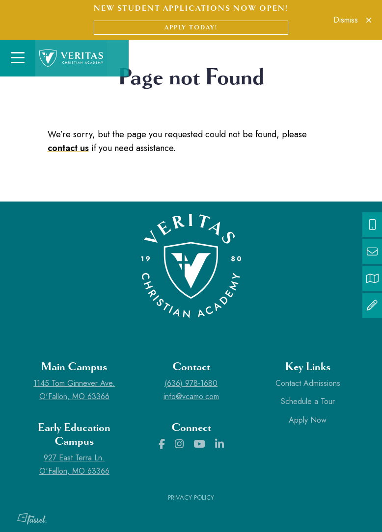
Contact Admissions (307, 383)
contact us (68, 148)
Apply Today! (191, 27)
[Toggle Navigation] (17, 58)
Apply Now (308, 420)
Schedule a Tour (308, 401)
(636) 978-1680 (191, 383)
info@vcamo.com (191, 396)
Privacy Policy (191, 497)
